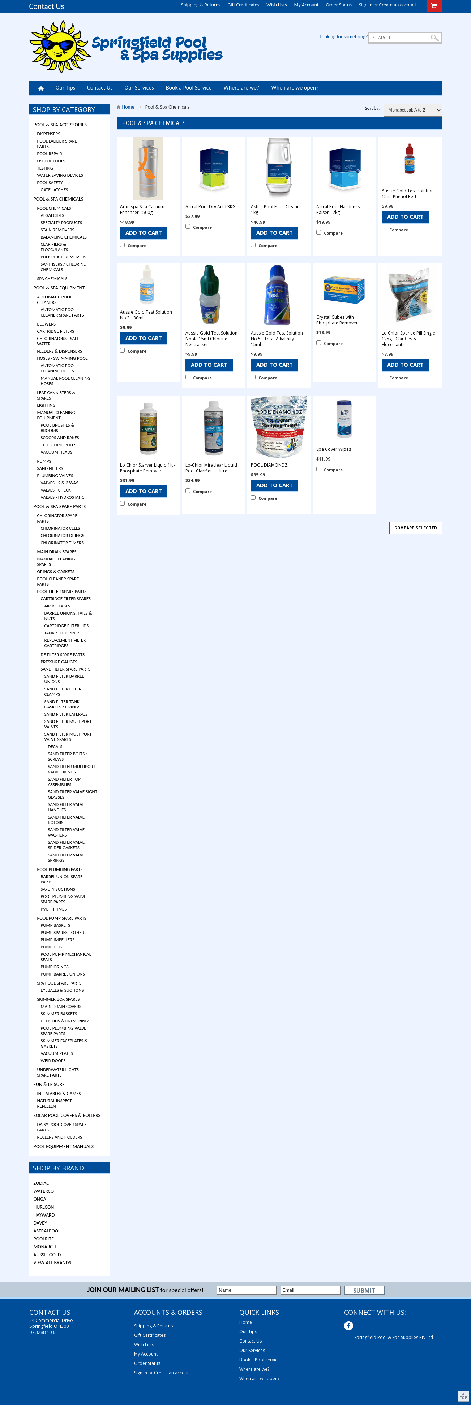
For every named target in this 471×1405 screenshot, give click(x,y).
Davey (40, 1223)
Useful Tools (51, 160)
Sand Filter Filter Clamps (63, 691)
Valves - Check (56, 490)
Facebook (349, 1326)
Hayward (44, 1215)
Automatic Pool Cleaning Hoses (58, 368)
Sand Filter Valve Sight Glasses (73, 794)
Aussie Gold (47, 1255)
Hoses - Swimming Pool (62, 358)
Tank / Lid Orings (62, 633)
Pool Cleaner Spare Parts (58, 581)
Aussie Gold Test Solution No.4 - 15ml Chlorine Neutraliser (211, 339)
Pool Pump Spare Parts (61, 918)
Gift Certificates (244, 5)
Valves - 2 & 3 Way (59, 482)
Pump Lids (51, 947)
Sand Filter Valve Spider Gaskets (66, 844)
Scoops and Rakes (60, 437)
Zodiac (41, 1183)
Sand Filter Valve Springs (66, 857)
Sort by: (372, 108)
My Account (306, 5)
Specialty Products (61, 222)
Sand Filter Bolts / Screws (68, 756)
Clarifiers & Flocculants (54, 246)
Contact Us (46, 6)
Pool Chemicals (54, 208)
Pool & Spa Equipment (59, 288)
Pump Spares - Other (62, 932)
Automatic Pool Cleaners (54, 299)
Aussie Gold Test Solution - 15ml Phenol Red (409, 194)
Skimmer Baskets (59, 1013)
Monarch (45, 1247)
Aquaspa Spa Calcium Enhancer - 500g (142, 209)
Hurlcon (44, 1207)
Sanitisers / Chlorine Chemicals (63, 266)
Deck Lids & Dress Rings (65, 1021)
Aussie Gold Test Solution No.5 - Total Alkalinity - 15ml (277, 339)
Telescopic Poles (59, 445)
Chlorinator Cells (60, 528)
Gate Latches (54, 189)
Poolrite (44, 1239)
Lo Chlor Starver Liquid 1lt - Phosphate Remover (147, 468)
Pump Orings (55, 966)
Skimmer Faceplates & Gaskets (64, 1043)
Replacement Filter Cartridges (65, 642)
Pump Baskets (55, 925)
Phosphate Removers (63, 256)
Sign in (365, 5)
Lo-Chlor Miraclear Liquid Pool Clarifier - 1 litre (211, 468)
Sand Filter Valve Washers (66, 832)
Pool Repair (49, 153)
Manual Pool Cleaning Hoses (66, 380)
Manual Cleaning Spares (56, 561)
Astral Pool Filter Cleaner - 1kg (277, 209)
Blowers (46, 324)
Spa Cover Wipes (333, 449)
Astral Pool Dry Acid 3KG (210, 207)
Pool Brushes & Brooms (57, 427)
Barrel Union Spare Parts (62, 879)
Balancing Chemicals (64, 237)
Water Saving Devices (60, 175)
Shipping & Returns (200, 5)
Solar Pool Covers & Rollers (67, 1115)
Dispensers (48, 133)
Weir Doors (53, 1060)
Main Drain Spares (57, 551)
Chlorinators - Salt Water (58, 341)
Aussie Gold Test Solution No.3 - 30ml (146, 315)
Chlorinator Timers (62, 542)
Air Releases (57, 605)
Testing (45, 168)
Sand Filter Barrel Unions (64, 678)
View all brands (52, 1263)
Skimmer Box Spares (58, 999)
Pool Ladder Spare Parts (57, 143)
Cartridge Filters (55, 331)
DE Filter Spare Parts (63, 654)
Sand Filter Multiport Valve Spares (68, 736)
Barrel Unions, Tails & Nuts (68, 615)
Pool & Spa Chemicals (59, 199)
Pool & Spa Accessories (60, 125)
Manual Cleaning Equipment (56, 415)
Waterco (44, 1191)
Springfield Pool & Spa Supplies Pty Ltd (393, 1337)
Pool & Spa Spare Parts (60, 506)
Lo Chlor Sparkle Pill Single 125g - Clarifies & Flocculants (408, 339)
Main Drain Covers (61, 1006)
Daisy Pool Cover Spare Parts (62, 1127)
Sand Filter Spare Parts (65, 669)
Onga (40, 1199)
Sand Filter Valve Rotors (66, 819)
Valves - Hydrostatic (62, 497)
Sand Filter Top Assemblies (64, 781)
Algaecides (52, 215)
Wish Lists (276, 5)
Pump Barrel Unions (63, 974)
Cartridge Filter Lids (66, 625)
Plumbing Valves (55, 475)
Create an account (397, 5)
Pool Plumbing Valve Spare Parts (63, 899)
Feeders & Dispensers (59, 351)
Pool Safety (50, 182)
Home (41, 88)
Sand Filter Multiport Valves (68, 724)
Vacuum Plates (57, 1053)
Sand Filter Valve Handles (66, 807)
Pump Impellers (57, 939)
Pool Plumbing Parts (60, 869)
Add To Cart (143, 232)
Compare (137, 245)
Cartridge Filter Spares (66, 598)
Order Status (339, 5)
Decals (55, 746)
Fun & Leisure (49, 1084)
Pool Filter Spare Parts (62, 591)
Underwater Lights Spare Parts (58, 1072)
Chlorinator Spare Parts (57, 518)
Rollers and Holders (59, 1137)
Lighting (46, 405)
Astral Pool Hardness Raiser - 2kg (338, 209)
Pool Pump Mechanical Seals (66, 956)
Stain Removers (57, 229)
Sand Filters (50, 468)
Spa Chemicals (52, 278)
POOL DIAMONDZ (269, 465)
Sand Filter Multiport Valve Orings (71, 769)
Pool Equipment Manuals (64, 1146)
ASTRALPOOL (47, 1231)
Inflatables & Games (59, 1093)
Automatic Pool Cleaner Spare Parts (62, 312)
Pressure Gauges (59, 661)
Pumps (44, 461)
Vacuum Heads (57, 452)
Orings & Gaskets (55, 571)
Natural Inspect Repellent (54, 1103)
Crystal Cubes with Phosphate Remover (337, 320)
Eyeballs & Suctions (62, 990)
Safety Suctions (58, 889)
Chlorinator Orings (62, 535)
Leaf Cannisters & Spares (56, 395)
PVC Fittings (54, 909)
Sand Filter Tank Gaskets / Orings (62, 704)
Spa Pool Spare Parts (59, 983)
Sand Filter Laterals (66, 714)
